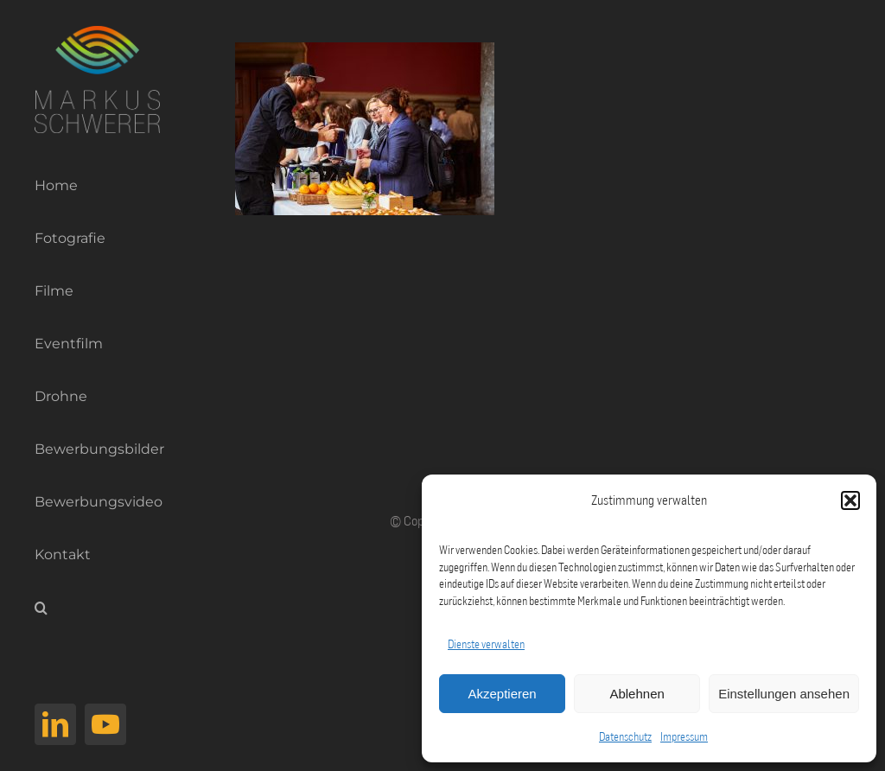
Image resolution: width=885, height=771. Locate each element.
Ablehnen (636, 693)
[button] (850, 500)
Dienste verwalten (486, 644)
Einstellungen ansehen (784, 693)
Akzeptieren (502, 693)
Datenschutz (625, 736)
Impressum (684, 736)
